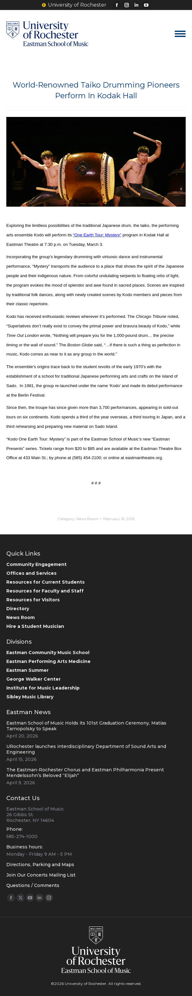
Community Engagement (36, 564)
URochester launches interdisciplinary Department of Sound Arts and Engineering (86, 749)
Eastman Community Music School (47, 652)
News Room (87, 518)
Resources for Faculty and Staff (45, 591)
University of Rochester (74, 5)
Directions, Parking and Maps (40, 864)
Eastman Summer (27, 670)
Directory (17, 608)
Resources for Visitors (33, 600)
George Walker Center (33, 679)
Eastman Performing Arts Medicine (48, 661)
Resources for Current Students (45, 582)
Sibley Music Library (29, 697)
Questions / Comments (32, 885)
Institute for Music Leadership (43, 688)
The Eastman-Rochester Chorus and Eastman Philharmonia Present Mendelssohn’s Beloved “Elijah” (85, 772)
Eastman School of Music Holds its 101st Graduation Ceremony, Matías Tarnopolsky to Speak (86, 726)
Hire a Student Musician (35, 626)
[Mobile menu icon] (180, 34)
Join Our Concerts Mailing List (40, 875)
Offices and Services (31, 573)
